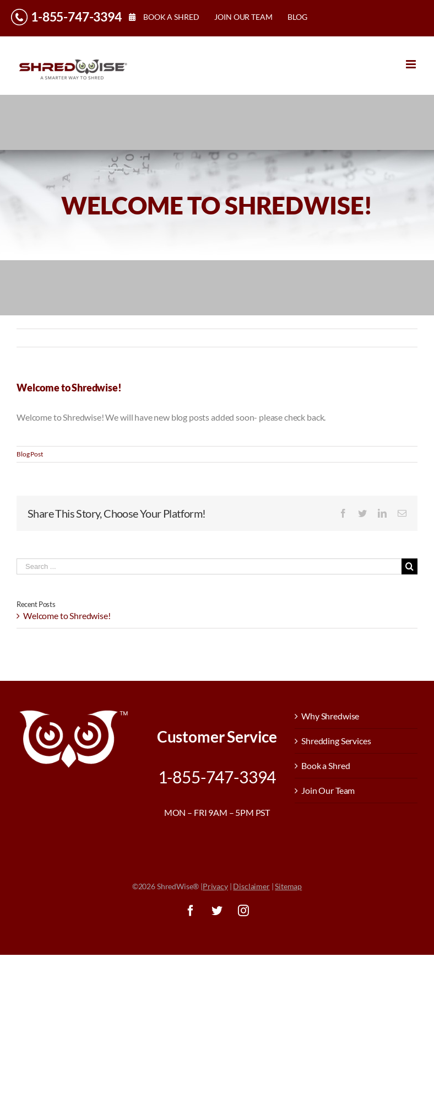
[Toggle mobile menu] (411, 64)
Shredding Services (336, 740)
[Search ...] (209, 566)
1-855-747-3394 (76, 16)
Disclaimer (251, 886)
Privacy (215, 886)
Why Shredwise (330, 716)
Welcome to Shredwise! (67, 615)
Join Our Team (328, 790)
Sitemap (288, 886)
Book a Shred (325, 765)
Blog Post (30, 454)
